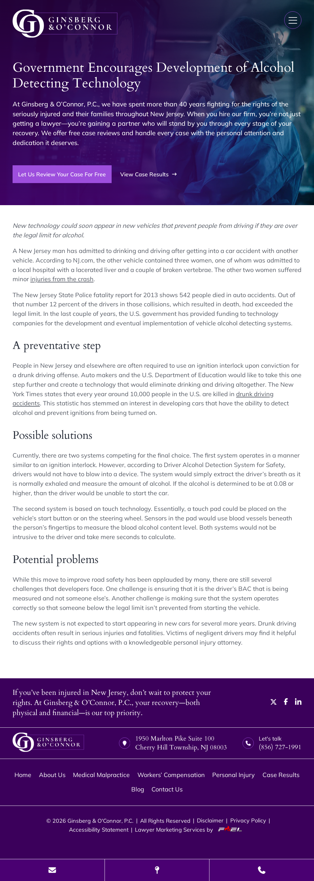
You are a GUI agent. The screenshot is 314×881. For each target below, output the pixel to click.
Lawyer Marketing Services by (190, 829)
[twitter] (273, 703)
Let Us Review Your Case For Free (62, 174)
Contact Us (167, 789)
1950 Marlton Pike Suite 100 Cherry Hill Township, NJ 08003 (173, 743)
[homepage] (48, 743)
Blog (137, 789)
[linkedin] (298, 703)
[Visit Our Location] (157, 870)
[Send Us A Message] (52, 870)
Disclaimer (210, 820)
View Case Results (148, 174)
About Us (52, 775)
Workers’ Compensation (171, 775)
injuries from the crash (62, 279)
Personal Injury (233, 775)
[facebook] (286, 703)
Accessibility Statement (98, 829)
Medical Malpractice (101, 775)
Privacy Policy (248, 820)
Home (22, 775)
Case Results (281, 775)
